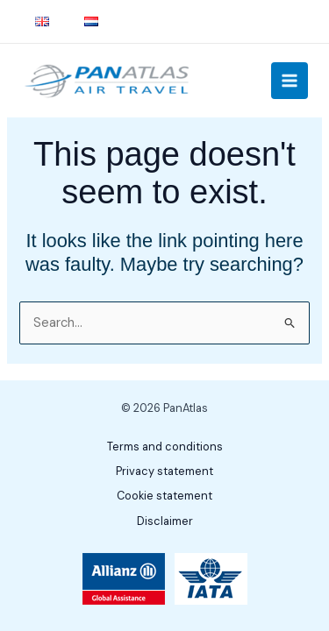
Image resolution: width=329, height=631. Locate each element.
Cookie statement (164, 495)
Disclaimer (165, 521)
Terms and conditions (165, 446)
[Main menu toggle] (289, 80)
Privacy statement (164, 471)
